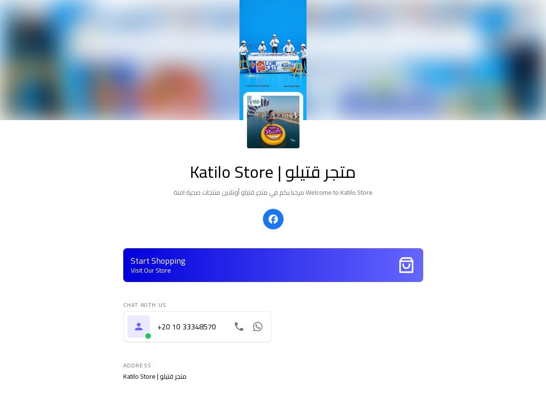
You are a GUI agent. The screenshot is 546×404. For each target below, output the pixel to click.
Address (137, 365)
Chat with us (144, 305)
